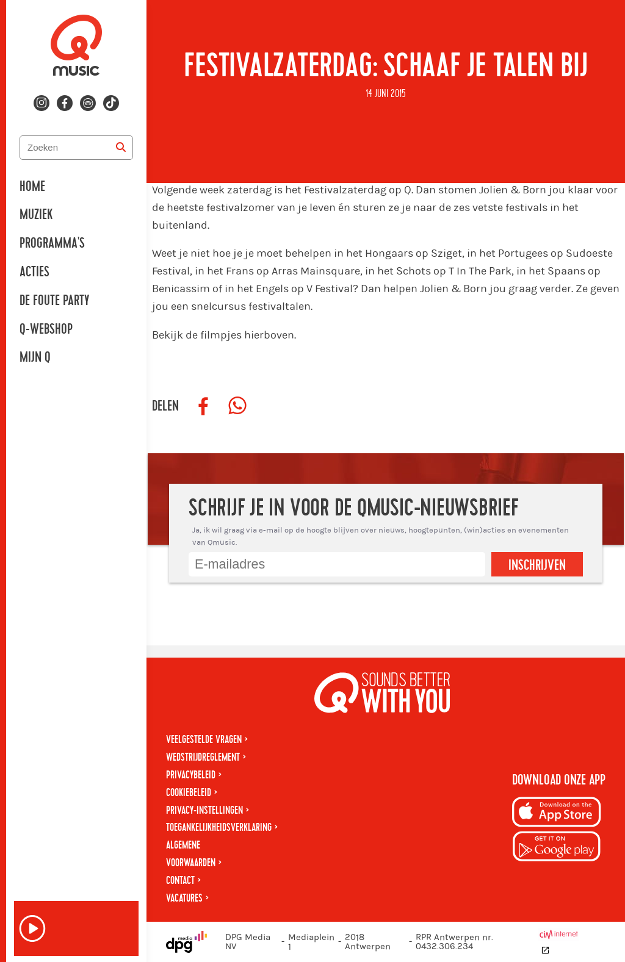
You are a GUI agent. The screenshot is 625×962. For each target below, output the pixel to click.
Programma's (52, 243)
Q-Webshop (46, 329)
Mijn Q (35, 357)
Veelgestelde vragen (204, 740)
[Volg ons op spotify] (88, 103)
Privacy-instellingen (204, 810)
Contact (180, 881)
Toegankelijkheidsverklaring (219, 827)
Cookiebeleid (188, 793)
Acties (34, 272)
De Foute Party (54, 301)
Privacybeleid (190, 775)
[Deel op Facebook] (203, 406)
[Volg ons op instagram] (41, 103)
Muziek (36, 215)
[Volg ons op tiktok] (111, 103)
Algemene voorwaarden (190, 854)
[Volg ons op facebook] (65, 103)
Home (32, 187)
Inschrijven (537, 565)
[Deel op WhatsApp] (237, 406)
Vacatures (184, 898)
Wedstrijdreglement (203, 757)
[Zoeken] (121, 147)
